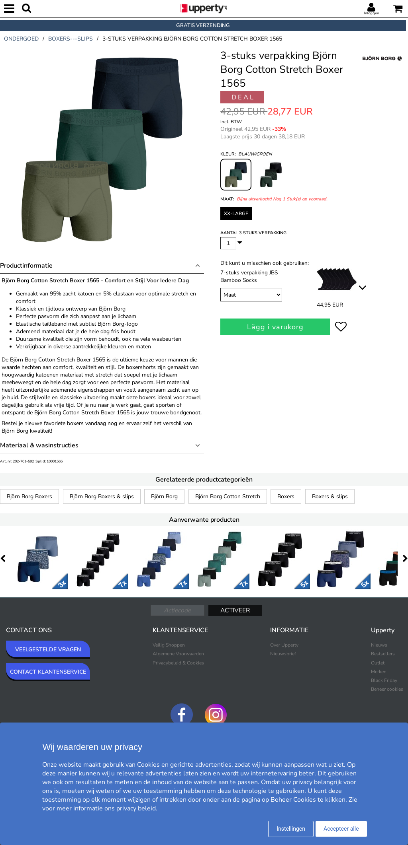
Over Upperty (284, 645)
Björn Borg (164, 496)
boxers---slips (70, 39)
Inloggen (371, 13)
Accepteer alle (341, 829)
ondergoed (21, 39)
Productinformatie (26, 265)
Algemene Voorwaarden (178, 654)
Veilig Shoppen (169, 645)
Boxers (285, 496)
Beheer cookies (387, 689)
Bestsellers (383, 654)
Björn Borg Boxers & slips (102, 496)
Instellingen (291, 829)
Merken (378, 671)
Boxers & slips (330, 496)
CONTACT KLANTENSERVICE (48, 672)
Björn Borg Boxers (29, 496)
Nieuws (379, 645)
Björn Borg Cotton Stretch (227, 496)
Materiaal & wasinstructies (39, 445)
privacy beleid (136, 808)
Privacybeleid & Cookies (178, 663)
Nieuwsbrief (283, 654)
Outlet (377, 663)
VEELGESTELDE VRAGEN (48, 649)
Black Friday (384, 680)
